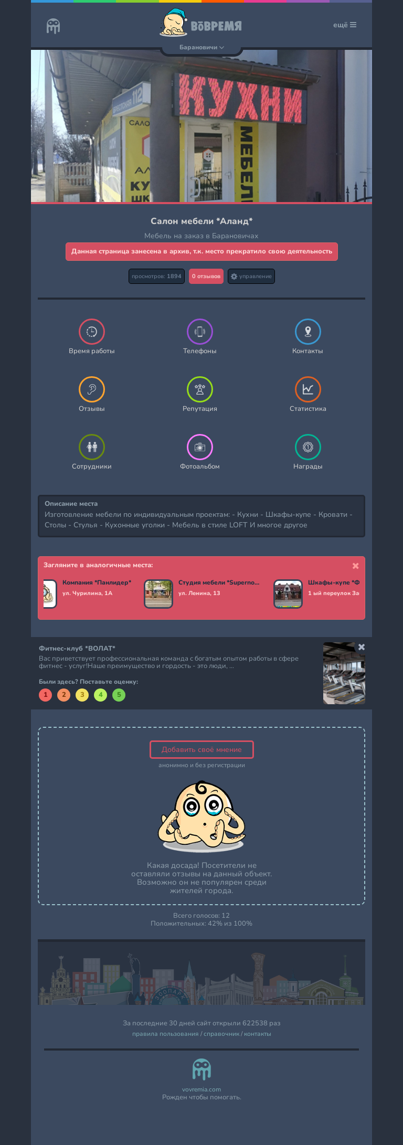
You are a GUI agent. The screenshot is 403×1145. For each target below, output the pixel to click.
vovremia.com (201, 1090)
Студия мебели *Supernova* (219, 583)
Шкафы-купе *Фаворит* (346, 583)
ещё (344, 25)
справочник (221, 1034)
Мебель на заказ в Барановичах (201, 236)
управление (251, 276)
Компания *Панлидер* (96, 583)
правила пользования (165, 1034)
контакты (257, 1034)
